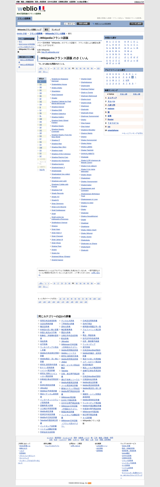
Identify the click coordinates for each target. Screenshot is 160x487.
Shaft (54, 214)
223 (40, 71)
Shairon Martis (86, 133)
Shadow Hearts (58, 126)
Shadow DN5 (57, 110)
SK (40, 113)
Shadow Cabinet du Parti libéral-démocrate (61, 102)
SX (40, 150)
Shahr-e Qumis (87, 92)
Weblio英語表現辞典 (91, 385)
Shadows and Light (59, 181)
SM (40, 119)
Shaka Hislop (86, 143)
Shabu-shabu (57, 88)
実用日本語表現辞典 (48, 321)
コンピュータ (67, 437)
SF (40, 99)
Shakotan (85, 213)
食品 (87, 439)
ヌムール (111, 101)
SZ (40, 156)
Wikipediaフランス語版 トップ (29, 30)
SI (40, 107)
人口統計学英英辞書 (48, 408)
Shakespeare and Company (88, 189)
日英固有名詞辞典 (90, 379)
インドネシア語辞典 (129, 463)
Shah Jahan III (57, 240)
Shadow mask (57, 150)
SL (40, 116)
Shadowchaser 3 (58, 167)
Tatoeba (64, 371)
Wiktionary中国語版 (91, 412)
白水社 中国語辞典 (68, 400)
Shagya (55, 226)
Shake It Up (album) (89, 166)
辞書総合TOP (139, 2)
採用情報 (99, 450)
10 (60, 298)
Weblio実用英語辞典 (69, 359)
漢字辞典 (86, 347)
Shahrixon (85, 106)
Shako (83, 209)
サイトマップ (24, 458)
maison (111, 108)
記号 (127, 80)
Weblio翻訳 (126, 453)
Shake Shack (86, 175)
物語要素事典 (66, 330)
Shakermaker (86, 185)
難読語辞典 (44, 326)
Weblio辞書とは (24, 446)
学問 (111, 437)
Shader (54, 98)
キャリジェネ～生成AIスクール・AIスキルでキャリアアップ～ (131, 475)
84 (84, 68)
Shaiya (83, 137)
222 (98, 68)
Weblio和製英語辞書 (69, 382)
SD (40, 93)
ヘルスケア (63, 439)
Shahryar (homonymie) (90, 116)
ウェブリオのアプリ (52, 446)
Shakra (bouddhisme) (89, 216)
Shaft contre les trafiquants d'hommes (60, 218)
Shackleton (56, 91)
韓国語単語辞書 (67, 412)
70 (83, 298)
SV (40, 145)
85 (88, 68)
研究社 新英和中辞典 (48, 365)
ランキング (56, 30)
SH (40, 104)
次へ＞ (45, 71)
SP (40, 127)
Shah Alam (56, 229)
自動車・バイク (83, 437)
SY (40, 153)
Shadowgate (56, 171)
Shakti (83, 220)
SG (40, 102)
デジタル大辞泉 (67, 321)
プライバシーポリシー (27, 455)
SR (40, 133)
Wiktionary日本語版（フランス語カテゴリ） (69, 423)
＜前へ (41, 68)
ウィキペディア (89, 344)
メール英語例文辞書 (69, 385)
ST (40, 139)
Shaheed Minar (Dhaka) (61, 256)
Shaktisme (85, 226)
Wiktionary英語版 (68, 397)
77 (58, 68)
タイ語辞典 (126, 465)
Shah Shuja (56, 243)
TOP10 (110, 94)
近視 (109, 116)
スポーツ (76, 439)
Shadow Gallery (58, 117)
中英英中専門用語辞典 (92, 409)
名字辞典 (43, 344)
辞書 (18, 1)
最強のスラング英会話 (70, 388)
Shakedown (85, 178)
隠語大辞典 (65, 332)
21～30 (136, 94)
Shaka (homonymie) (89, 140)
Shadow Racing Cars (60, 157)
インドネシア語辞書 (48, 426)
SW (40, 148)
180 (67, 302)
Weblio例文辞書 (46, 411)
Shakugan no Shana (89, 243)
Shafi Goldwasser (58, 210)
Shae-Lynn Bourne (59, 207)
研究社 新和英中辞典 (69, 356)
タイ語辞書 (87, 418)
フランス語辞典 (24, 18)
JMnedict (44, 388)
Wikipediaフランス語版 (55, 34)
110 (99, 298)
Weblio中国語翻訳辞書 (92, 406)
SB (40, 87)
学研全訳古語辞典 (47, 432)
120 (40, 302)
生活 (55, 439)
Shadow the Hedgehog (61, 161)
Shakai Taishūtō (87, 150)
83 (80, 68)
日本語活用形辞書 (90, 321)
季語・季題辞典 (89, 335)
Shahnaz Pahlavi (87, 89)
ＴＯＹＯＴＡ (113, 123)
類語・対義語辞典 (27, 1)
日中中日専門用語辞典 (70, 403)
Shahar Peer (57, 246)
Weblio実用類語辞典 (69, 350)
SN (40, 122)
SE (40, 96)
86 (92, 68)
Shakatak (84, 157)
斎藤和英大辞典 (46, 405)
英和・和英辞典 (40, 1)
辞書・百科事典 (105, 439)
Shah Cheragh (57, 236)
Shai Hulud (85, 126)
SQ (40, 130)
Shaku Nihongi (87, 233)
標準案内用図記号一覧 (92, 326)
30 (68, 298)
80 (69, 68)
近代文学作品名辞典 (91, 338)
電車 (75, 437)
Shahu (83, 120)
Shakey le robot (87, 203)
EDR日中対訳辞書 (47, 414)
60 (79, 298)
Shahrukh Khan (87, 113)
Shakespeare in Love (89, 199)
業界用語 (58, 437)
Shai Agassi (85, 123)
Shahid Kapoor (57, 260)
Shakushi (84, 250)
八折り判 (111, 105)
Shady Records (58, 193)
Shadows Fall (57, 190)
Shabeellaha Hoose (59, 84)
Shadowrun (56, 178)
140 (49, 302)
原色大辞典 (65, 326)
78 (62, 68)
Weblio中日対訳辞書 (48, 417)
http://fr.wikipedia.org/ (50, 52)
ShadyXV (55, 200)
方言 (96, 439)
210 (81, 302)
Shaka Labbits (86, 147)
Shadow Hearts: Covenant (58, 130)
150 (53, 302)
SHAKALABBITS (87, 154)
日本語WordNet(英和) (91, 376)
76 (54, 68)
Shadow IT (56, 140)
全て (20, 41)
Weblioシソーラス (68, 353)
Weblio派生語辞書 (90, 382)
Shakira (84, 206)
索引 (46, 30)
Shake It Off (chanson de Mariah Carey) (91, 161)
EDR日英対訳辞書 (47, 385)
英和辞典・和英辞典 (129, 450)
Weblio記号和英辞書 (48, 391)
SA (40, 84)
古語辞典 (72, 1)
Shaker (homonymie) (89, 181)
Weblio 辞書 (22, 34)
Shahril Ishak (86, 103)
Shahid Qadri (86, 79)
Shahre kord (86, 99)
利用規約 (22, 453)
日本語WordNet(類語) (91, 350)
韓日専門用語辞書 (90, 415)
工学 (95, 437)
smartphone (113, 130)
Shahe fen (56, 253)
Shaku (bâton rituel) (88, 230)
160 (58, 302)
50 (75, 298)
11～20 (123, 94)
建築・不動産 (103, 437)
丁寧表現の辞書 (67, 324)
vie (109, 127)
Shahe (54, 250)
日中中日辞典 (52, 1)
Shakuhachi (85, 247)
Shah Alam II (57, 233)
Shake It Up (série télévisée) (88, 170)
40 (71, 298)
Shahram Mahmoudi (89, 96)
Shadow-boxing (58, 164)
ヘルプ (21, 450)
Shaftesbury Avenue (59, 223)
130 (44, 302)
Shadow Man (57, 144)
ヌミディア (112, 98)
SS (40, 136)
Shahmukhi (85, 86)
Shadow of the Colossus (61, 154)
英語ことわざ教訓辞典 (92, 368)
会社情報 (99, 448)
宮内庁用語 (87, 324)
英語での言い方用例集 (92, 359)
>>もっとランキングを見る (132, 133)
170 (63, 302)
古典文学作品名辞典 (69, 335)
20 (64, 298)
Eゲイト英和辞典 (47, 368)
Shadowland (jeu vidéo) (61, 174)
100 (94, 298)
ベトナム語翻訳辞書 (48, 429)
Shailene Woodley (88, 130)
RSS (89, 483)
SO (40, 125)
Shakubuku (85, 240)
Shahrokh (85, 109)
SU (40, 142)
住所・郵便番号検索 (91, 341)
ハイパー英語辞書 (47, 370)
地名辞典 (43, 341)
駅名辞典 (65, 338)
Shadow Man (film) (59, 147)
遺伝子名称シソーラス (70, 379)
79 (65, 68)
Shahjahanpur (86, 82)
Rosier (111, 119)
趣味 (69, 439)
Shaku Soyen (86, 237)
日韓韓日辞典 (63, 1)
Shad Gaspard (57, 95)
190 (72, 302)
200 (76, 302)
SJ (40, 110)
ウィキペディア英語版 (92, 403)
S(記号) (42, 170)
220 (86, 302)
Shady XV (55, 197)
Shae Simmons (57, 204)
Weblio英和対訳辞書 (91, 400)
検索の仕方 (23, 448)
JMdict (64, 362)
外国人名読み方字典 (48, 332)
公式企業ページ (101, 446)
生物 (82, 439)
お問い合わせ (75, 446)
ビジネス (50, 437)
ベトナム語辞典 (127, 468)
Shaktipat (84, 223)
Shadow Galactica (59, 114)
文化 (50, 439)
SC (40, 90)
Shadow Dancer (58, 107)
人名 (91, 439)
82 (77, 68)
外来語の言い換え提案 (49, 330)
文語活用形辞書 (46, 324)
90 (90, 298)
